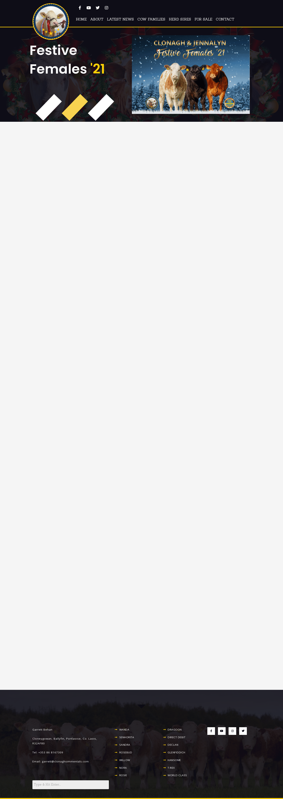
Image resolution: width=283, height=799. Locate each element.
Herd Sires (180, 19)
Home (81, 19)
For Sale (203, 19)
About (96, 19)
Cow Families (151, 19)
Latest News (120, 19)
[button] (50, 21)
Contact (225, 19)
